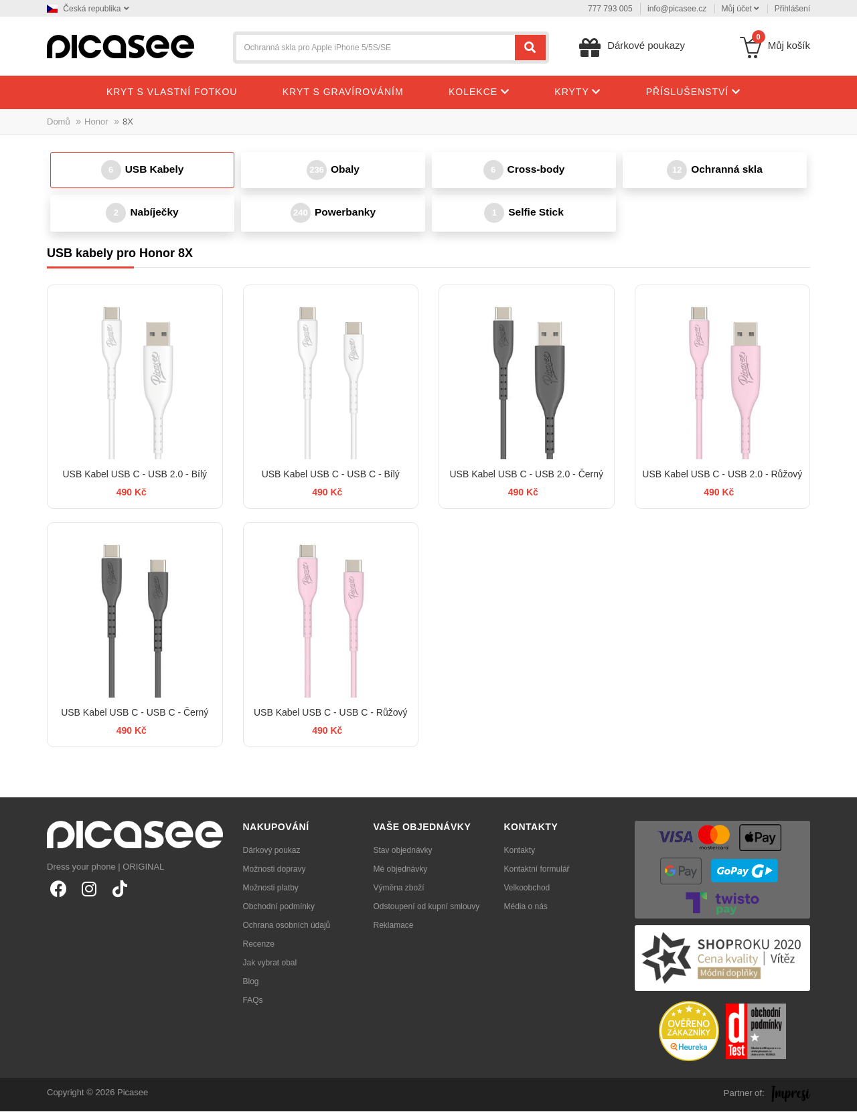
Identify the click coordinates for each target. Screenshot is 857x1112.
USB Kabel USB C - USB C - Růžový (331, 713)
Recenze (259, 944)
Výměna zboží (399, 888)
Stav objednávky (403, 851)
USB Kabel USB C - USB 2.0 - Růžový (722, 474)
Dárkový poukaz (272, 851)
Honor (96, 121)
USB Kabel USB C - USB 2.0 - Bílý (134, 474)
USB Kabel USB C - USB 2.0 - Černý (526, 474)
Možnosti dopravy (274, 869)
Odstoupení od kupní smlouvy (427, 907)
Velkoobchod (527, 888)
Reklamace (394, 926)
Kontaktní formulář (537, 869)
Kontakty (520, 851)
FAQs (253, 1001)
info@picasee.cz (676, 8)
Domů (58, 121)
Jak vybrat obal (270, 963)
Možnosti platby (271, 888)
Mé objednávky (401, 869)
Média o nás (526, 907)
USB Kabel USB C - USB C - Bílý (331, 474)
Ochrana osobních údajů (287, 926)
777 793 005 (610, 8)
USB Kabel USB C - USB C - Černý (134, 713)
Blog (251, 982)
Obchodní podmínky (279, 907)
